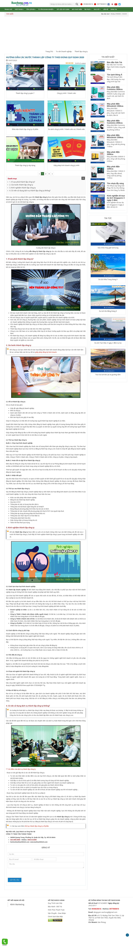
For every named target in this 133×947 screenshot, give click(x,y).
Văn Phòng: (102, 922)
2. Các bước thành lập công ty (21, 185)
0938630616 (86, 4)
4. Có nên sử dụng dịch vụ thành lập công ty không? (29, 190)
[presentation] (24, 873)
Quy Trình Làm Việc (55, 903)
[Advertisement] (66, 33)
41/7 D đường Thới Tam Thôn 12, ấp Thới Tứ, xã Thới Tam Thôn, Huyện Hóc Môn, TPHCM (106, 917)
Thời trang (19, 9)
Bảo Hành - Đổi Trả (55, 906)
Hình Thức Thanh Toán (56, 910)
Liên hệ (105, 9)
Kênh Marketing (17, 904)
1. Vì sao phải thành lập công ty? (22, 182)
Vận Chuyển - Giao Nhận (57, 913)
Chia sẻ (8, 63)
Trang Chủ (49, 51)
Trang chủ (8, 9)
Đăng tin (114, 9)
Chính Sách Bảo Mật (55, 916)
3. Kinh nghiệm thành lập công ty (22, 188)
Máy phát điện (77, 9)
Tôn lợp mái (31, 9)
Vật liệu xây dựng (63, 9)
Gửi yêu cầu (14, 880)
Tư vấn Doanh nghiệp (46, 9)
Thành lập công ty (81, 51)
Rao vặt (97, 9)
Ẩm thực (87, 9)
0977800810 (100, 4)
